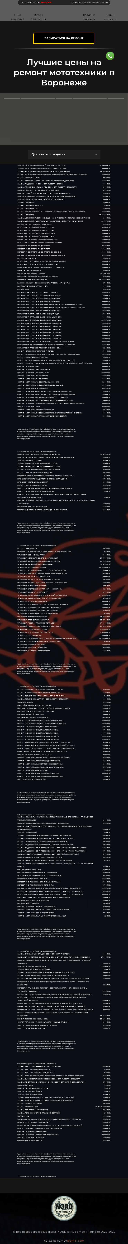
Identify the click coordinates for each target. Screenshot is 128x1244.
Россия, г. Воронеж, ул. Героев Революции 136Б (89, 2)
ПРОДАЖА (89, 15)
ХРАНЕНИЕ (17, 19)
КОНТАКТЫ (110, 19)
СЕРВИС (38, 15)
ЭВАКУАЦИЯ (38, 19)
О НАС (18, 15)
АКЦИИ (110, 15)
